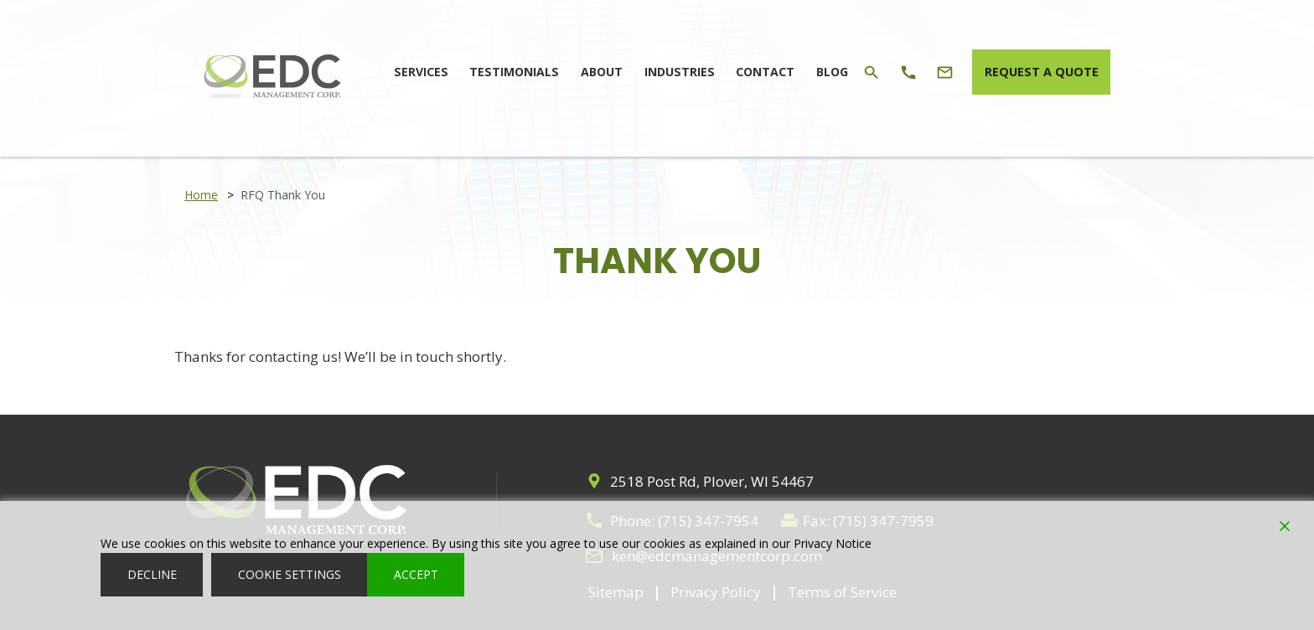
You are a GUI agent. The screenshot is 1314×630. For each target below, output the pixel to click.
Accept (416, 574)
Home (201, 195)
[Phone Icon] (897, 71)
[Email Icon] (933, 71)
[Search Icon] (861, 71)
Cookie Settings (289, 574)
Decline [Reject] (152, 574)
